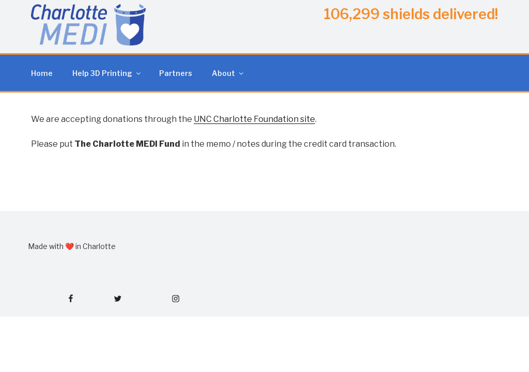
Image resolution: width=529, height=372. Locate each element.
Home (42, 73)
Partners (175, 73)
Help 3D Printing (107, 73)
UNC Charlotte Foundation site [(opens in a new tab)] (254, 119)
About (228, 73)
